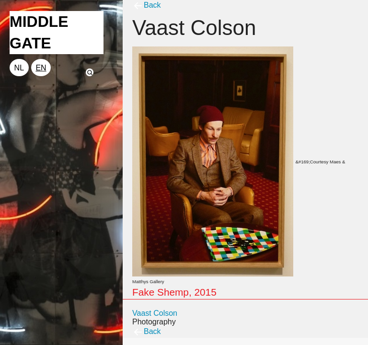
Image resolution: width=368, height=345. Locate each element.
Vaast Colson (154, 313)
